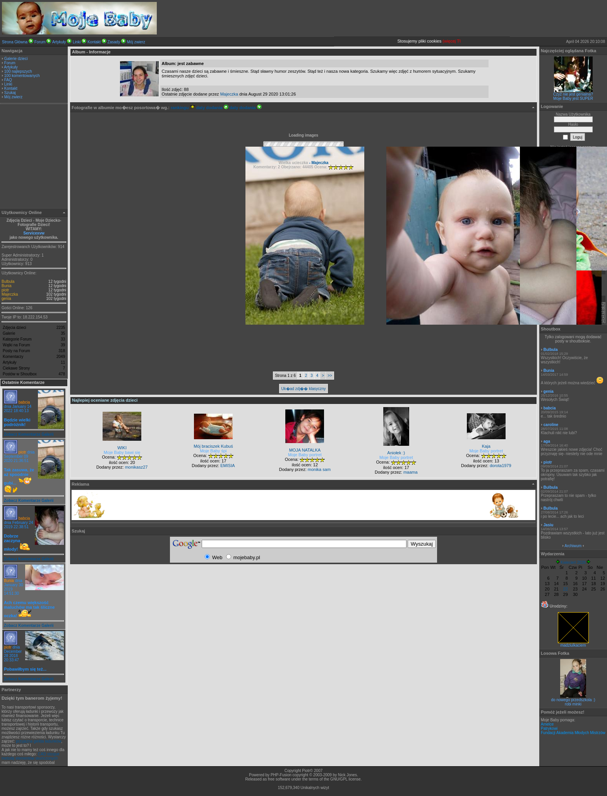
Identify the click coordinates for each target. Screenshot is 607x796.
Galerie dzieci (16, 58)
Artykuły (59, 42)
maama (410, 472)
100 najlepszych (18, 71)
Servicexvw (34, 233)
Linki (77, 42)
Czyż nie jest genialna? (573, 94)
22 (565, 589)
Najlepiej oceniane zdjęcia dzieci (104, 400)
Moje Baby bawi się (122, 452)
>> (330, 375)
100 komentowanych (22, 76)
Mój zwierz (136, 42)
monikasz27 (136, 467)
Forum (40, 42)
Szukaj (10, 93)
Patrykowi (549, 728)
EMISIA (227, 465)
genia (6, 298)
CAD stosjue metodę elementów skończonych (31, 756)
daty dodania (212, 107)
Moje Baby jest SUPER (573, 98)
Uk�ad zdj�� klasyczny (303, 389)
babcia (24, 402)
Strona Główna (14, 42)
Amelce (547, 724)
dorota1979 (500, 465)
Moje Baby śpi (213, 450)
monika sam (319, 469)
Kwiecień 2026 (573, 562)
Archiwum (572, 546)
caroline (551, 425)
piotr (5, 290)
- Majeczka (318, 163)
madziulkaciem (573, 643)
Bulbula (8, 281)
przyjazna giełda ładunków (38, 741)
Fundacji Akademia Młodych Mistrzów (573, 733)
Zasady (113, 42)
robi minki (573, 704)
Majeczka (10, 294)
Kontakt (94, 42)
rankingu (183, 107)
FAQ (8, 80)
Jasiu (549, 525)
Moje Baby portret (305, 454)
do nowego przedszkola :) (573, 700)
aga (547, 441)
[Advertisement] (34, 157)
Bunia (7, 286)
